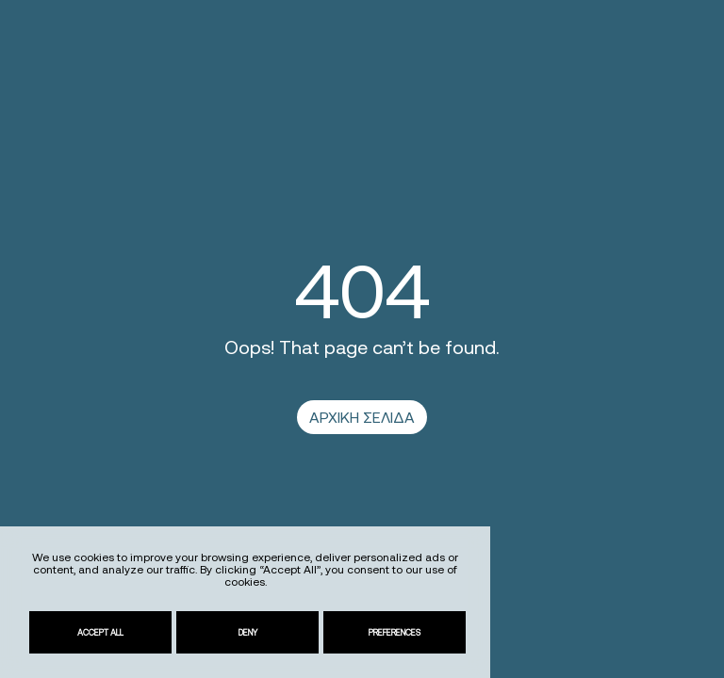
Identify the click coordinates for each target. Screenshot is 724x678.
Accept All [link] (100, 632)
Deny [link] (248, 632)
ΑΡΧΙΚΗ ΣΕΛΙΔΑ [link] (362, 417)
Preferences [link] (394, 632)
